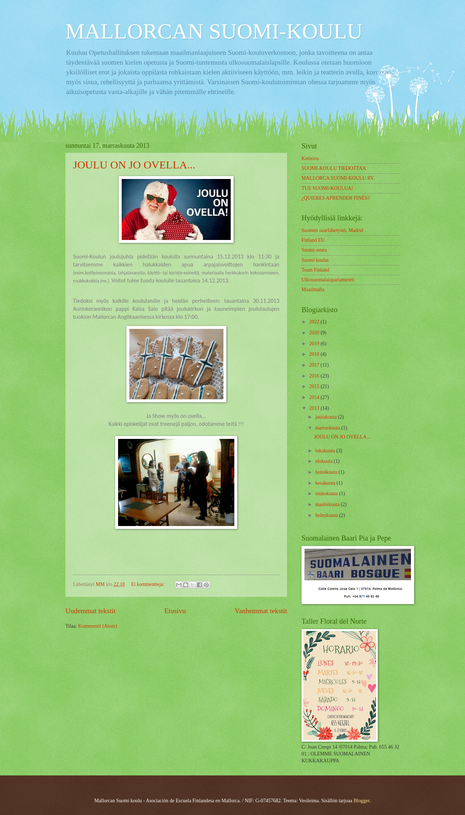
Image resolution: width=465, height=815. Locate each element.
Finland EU (313, 240)
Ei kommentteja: (148, 584)
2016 (314, 376)
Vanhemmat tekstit (261, 611)
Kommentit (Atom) (97, 626)
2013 (314, 408)
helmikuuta (327, 515)
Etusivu (175, 611)
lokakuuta (325, 450)
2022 (314, 322)
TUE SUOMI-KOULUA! (327, 188)
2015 (314, 386)
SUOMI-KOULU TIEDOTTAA (334, 168)
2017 (314, 365)
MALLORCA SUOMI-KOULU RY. (338, 178)
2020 (314, 332)
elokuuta (324, 461)
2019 (314, 343)
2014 (314, 397)
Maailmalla (313, 289)
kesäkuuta (326, 483)
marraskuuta (328, 428)
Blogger (361, 800)
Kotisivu (310, 158)
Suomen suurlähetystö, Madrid (332, 230)
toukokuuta (327, 493)
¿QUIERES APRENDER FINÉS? (336, 198)
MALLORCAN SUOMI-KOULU (214, 31)
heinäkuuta (327, 472)
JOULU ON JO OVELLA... (134, 165)
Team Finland (315, 270)
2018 (314, 354)
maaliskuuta (328, 504)
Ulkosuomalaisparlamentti (328, 279)
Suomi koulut (315, 260)
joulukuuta (326, 417)
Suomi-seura (314, 250)
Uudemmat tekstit (90, 611)
